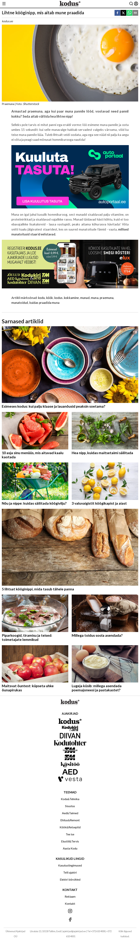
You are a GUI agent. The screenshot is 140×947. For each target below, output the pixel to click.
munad (85, 298)
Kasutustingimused (70, 865)
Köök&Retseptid (70, 827)
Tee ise (70, 834)
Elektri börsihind (70, 879)
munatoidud (19, 303)
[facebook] (117, 13)
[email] (135, 13)
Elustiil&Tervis (70, 841)
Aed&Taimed (70, 813)
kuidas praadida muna (44, 303)
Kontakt (70, 903)
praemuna (106, 298)
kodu (41, 298)
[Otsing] (131, 3)
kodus (58, 298)
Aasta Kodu (70, 848)
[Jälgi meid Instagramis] (70, 911)
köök (49, 298)
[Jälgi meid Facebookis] (70, 919)
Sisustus (70, 806)
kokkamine (71, 298)
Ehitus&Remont (70, 820)
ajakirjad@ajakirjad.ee (74, 931)
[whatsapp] (129, 13)
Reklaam (70, 896)
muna (94, 298)
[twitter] (123, 13)
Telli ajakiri (70, 872)
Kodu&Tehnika (70, 799)
